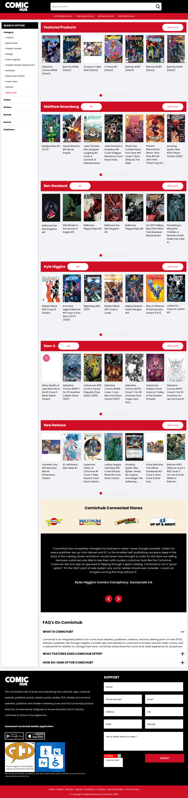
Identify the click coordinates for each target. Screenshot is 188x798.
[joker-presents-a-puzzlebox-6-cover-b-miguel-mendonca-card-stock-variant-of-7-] (113, 128)
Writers (60, 789)
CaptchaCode (113, 760)
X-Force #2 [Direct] (110, 68)
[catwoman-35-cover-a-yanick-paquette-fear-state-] (93, 367)
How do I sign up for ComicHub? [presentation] (68, 663)
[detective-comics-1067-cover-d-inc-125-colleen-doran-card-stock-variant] (72, 367)
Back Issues (11, 43)
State (108, 724)
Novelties (10, 70)
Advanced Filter (115, 789)
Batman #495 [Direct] (154, 68)
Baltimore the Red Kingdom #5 (49, 229)
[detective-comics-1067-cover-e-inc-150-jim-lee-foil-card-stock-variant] (176, 367)
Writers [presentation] (7, 107)
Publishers (89, 789)
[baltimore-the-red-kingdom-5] (51, 208)
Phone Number (114, 699)
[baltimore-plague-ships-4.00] (93, 208)
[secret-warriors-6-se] (72, 128)
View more (11, 92)
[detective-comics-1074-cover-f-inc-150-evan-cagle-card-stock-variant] (134, 367)
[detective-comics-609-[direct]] (51, 49)
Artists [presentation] (7, 99)
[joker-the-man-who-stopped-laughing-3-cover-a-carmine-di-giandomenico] (93, 128)
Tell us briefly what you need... (122, 737)
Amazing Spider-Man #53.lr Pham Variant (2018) (175, 151)
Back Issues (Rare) (15, 75)
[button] (100, 95)
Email (150, 699)
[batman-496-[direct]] (72, 49)
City (149, 712)
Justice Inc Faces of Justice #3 (176, 309)
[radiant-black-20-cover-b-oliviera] (51, 288)
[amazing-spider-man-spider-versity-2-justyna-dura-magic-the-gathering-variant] (134, 447)
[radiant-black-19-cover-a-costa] (113, 288)
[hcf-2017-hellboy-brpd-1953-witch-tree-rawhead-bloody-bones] (155, 208)
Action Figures (12, 59)
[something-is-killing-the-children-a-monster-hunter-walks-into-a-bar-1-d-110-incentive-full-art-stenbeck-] (176, 208)
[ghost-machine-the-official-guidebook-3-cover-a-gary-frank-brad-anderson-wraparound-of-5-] (155, 447)
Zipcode (151, 724)
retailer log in (106, 16)
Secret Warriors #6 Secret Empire (71, 149)
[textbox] (106, 6)
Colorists (101, 789)
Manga (9, 54)
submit (164, 758)
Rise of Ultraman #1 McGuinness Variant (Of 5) (155, 309)
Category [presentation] (9, 32)
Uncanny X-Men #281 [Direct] (92, 68)
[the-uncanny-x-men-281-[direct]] (93, 49)
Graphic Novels (13, 48)
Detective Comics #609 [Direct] (49, 70)
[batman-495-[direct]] (155, 49)
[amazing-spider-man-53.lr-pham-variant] (176, 128)
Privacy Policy (132, 789)
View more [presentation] (172, 27)
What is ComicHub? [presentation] (58, 632)
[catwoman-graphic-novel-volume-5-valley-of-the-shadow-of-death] (155, 367)
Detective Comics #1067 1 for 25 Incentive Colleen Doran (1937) (71, 392)
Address (110, 712)
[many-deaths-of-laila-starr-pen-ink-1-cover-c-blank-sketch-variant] (51, 367)
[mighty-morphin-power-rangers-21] (134, 288)
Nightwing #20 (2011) (92, 308)
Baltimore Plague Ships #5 (134, 227)
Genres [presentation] (7, 122)
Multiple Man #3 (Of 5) (51, 148)
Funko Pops (11, 81)
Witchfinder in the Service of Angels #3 (70, 229)
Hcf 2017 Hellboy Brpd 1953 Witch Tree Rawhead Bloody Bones (155, 230)
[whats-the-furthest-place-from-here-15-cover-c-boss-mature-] (134, 128)
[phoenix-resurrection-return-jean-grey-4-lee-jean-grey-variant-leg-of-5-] (155, 128)
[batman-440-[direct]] (176, 49)
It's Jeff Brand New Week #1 (70, 466)
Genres (78, 789)
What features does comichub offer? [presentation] (72, 654)
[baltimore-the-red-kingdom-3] (113, 208)
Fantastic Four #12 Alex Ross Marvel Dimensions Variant (50, 471)
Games (9, 86)
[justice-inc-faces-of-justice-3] (176, 288)
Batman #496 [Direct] (70, 68)
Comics (9, 37)
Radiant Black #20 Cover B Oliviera (49, 309)
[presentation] (172, 27)
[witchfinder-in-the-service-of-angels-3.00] (72, 208)
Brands (69, 789)
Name (109, 687)
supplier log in (126, 16)
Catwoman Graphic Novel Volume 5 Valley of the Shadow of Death (155, 392)
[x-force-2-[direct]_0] (113, 49)
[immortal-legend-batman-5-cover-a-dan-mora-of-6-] (72, 288)
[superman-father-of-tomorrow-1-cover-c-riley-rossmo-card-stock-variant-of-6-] (93, 447)
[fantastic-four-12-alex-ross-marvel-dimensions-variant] (51, 447)
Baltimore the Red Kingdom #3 (111, 229)
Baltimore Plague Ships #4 (93, 227)
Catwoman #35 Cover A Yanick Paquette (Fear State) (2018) (92, 390)
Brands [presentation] (7, 114)
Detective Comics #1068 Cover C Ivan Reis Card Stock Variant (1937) (113, 392)
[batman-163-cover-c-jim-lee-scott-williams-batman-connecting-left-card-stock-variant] (176, 447)
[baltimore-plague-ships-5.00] (134, 208)
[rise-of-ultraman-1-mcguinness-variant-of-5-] (155, 288)
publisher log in (85, 16)
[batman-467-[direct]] (134, 49)
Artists (51, 789)
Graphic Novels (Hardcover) (20, 65)
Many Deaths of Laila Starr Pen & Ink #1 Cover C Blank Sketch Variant (51, 392)
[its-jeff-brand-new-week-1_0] (72, 447)
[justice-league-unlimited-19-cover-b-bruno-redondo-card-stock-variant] (113, 447)
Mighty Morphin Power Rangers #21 (133, 309)
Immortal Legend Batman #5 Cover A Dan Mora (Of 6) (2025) (71, 313)
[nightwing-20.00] (93, 288)
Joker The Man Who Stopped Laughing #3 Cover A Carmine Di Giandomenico (92, 155)
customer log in (63, 16)
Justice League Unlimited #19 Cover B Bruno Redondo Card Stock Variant (112, 471)
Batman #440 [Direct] (175, 68)
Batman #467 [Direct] (133, 68)
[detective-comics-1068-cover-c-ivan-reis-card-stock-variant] (113, 367)
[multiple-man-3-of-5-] (51, 128)
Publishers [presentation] (9, 129)
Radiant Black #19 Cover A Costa (112, 309)
